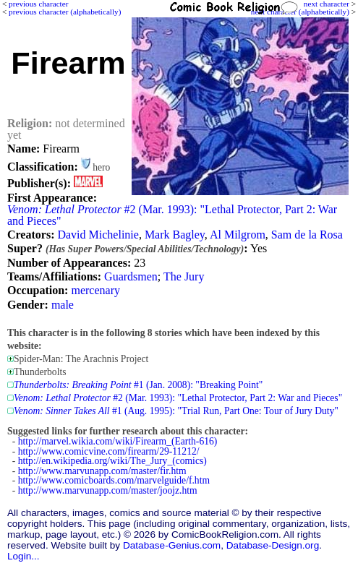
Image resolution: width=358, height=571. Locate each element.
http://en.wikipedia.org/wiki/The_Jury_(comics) (112, 460)
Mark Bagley (175, 234)
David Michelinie (97, 234)
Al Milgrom (237, 234)
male (62, 305)
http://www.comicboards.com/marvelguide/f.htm (114, 480)
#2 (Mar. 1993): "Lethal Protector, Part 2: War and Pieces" (172, 215)
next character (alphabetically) (300, 11)
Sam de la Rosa (307, 234)
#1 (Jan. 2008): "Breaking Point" (138, 384)
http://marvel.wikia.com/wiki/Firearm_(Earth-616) (118, 441)
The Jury (183, 276)
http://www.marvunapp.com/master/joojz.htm (107, 490)
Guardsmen (131, 276)
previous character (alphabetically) (65, 11)
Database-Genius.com (172, 545)
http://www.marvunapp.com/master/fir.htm (102, 470)
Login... (23, 556)
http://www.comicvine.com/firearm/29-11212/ (109, 451)
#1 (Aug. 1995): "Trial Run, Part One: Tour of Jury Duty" (176, 410)
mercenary (95, 290)
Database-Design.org (272, 545)
